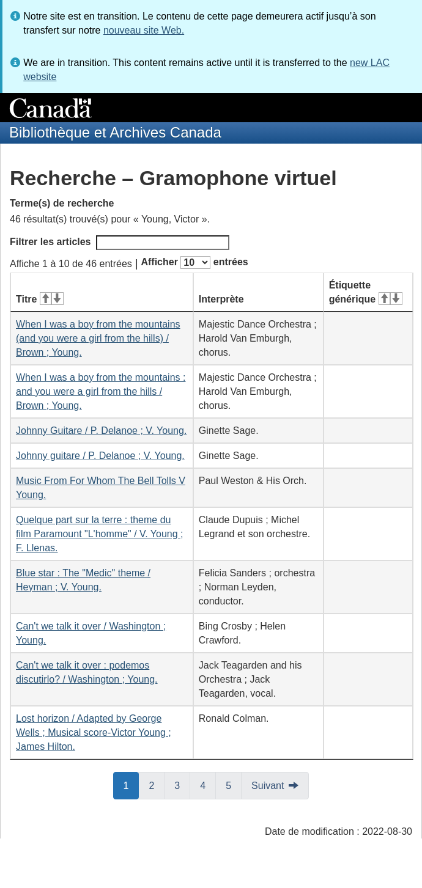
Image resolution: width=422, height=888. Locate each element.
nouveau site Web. (143, 30)
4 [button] (208, 785)
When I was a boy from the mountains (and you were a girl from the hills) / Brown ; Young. (98, 338)
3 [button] (182, 785)
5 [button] (234, 785)
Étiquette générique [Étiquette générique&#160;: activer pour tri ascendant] (365, 292)
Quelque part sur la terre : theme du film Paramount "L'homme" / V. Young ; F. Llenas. (99, 534)
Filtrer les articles (119, 242)
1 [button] (131, 785)
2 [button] (157, 785)
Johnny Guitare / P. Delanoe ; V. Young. (101, 430)
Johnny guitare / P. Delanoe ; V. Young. (100, 455)
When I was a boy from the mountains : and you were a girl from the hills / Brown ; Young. (100, 391)
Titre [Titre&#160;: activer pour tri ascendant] (40, 299)
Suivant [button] (267, 785)
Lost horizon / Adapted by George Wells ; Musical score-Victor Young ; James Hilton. (93, 732)
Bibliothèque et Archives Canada (115, 132)
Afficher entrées (194, 262)
